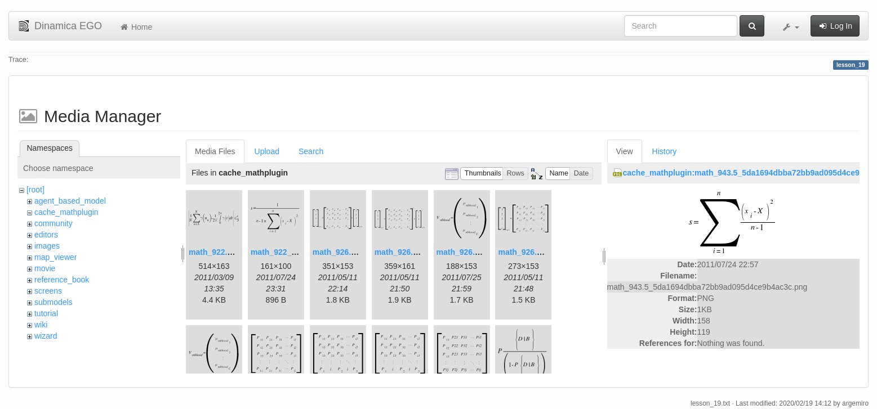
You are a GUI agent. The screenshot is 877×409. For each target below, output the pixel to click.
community (53, 223)
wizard (45, 335)
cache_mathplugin (66, 212)
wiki (40, 324)
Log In (835, 25)
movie (44, 268)
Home (135, 27)
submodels (53, 302)
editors (46, 234)
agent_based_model (70, 200)
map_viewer (55, 257)
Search (311, 151)
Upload (267, 151)
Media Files (215, 151)
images (47, 245)
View (624, 151)
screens (48, 290)
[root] (35, 189)
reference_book (61, 279)
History (664, 151)
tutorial (46, 313)
